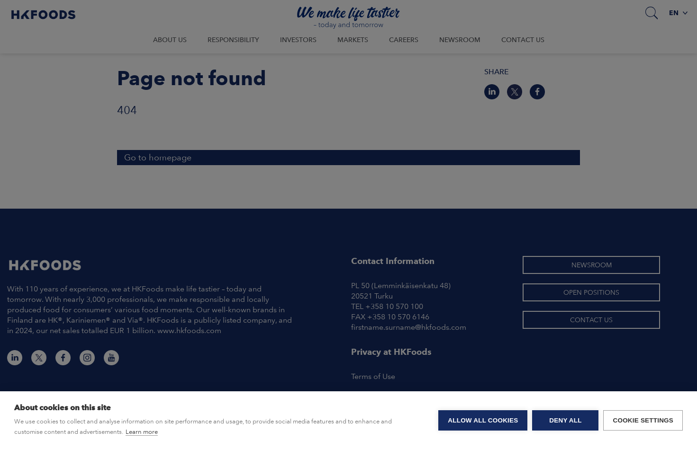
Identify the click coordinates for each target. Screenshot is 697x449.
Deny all (565, 420)
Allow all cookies (483, 420)
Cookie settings (643, 420)
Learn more (142, 431)
